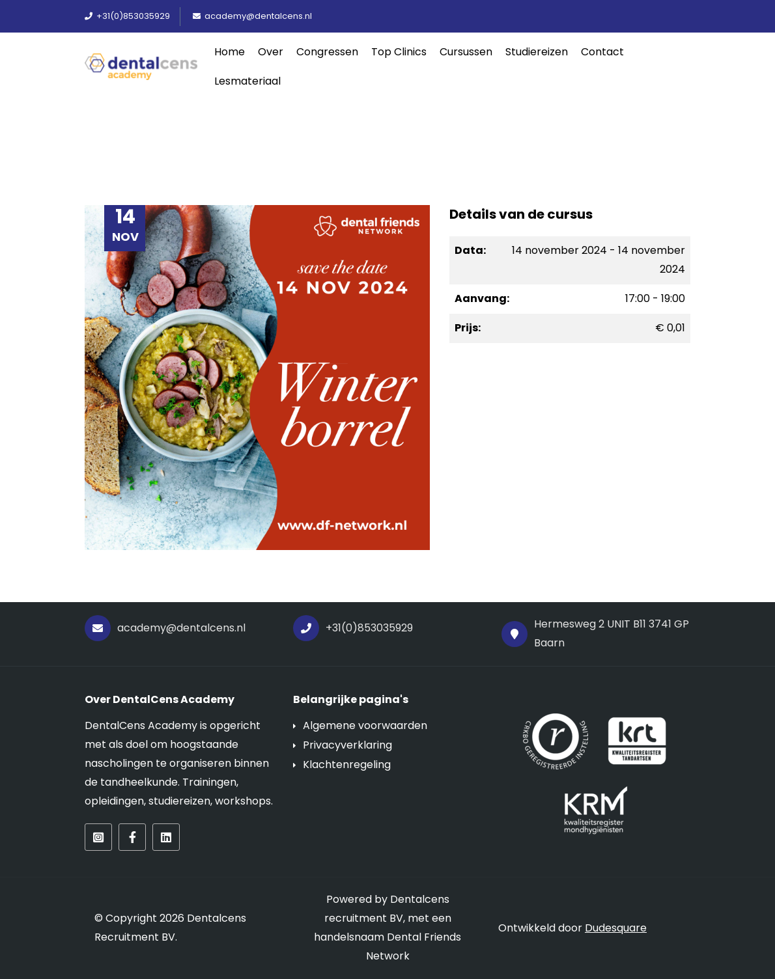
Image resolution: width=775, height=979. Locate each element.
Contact (602, 51)
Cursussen (466, 51)
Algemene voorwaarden (365, 725)
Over (270, 51)
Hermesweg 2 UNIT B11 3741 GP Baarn (595, 633)
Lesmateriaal (247, 81)
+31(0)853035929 (353, 628)
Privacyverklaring (347, 745)
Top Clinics (399, 51)
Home (229, 51)
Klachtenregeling (347, 764)
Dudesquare (616, 927)
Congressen (327, 51)
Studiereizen (536, 51)
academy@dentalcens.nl (165, 628)
